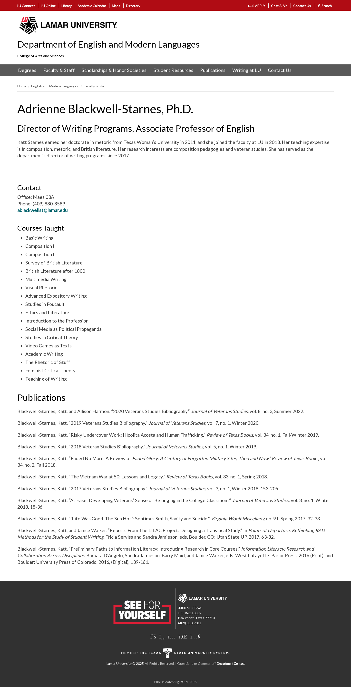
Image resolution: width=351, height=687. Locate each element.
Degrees (27, 70)
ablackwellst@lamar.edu (42, 210)
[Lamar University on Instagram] (171, 636)
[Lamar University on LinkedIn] (182, 636)
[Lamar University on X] (153, 636)
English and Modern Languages (55, 86)
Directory (133, 6)
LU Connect (26, 6)
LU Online (48, 6)
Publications (212, 70)
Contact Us (302, 6)
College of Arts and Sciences (40, 56)
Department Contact (230, 664)
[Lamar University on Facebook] (162, 636)
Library (66, 6)
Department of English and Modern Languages (108, 44)
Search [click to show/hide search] (324, 6)
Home (21, 86)
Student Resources (173, 70)
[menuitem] (27, 70)
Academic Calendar (92, 6)
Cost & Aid (279, 6)
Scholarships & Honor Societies (114, 70)
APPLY (256, 6)
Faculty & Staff (59, 70)
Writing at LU (246, 70)
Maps (116, 6)
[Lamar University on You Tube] (195, 636)
